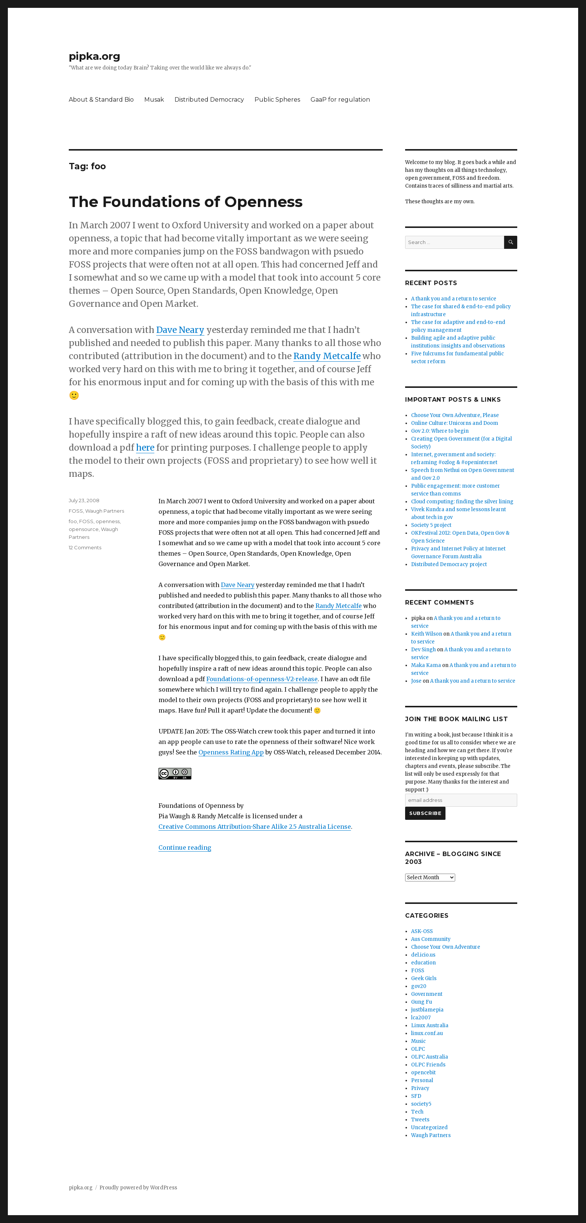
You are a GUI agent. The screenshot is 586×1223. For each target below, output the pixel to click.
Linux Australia (429, 1025)
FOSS (76, 511)
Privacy (420, 1088)
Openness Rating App (231, 752)
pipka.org (94, 56)
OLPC (418, 1049)
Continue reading (184, 847)
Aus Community (431, 939)
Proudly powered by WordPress (138, 1188)
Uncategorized (429, 1127)
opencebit (423, 1072)
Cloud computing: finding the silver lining (462, 501)
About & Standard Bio (101, 99)
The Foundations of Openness (186, 201)
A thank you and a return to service (453, 299)
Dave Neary (180, 329)
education (423, 963)
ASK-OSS (422, 931)
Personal (422, 1080)
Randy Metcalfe (327, 355)
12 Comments (85, 547)
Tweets (420, 1120)
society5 (421, 1104)
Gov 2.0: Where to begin (440, 431)
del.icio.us (423, 955)
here (145, 447)
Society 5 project (431, 525)
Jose (416, 681)
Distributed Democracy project (449, 564)
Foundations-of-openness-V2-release (262, 679)
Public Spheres (277, 99)
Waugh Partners (104, 511)
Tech (417, 1112)
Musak (154, 99)
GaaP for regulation (340, 99)
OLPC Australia (429, 1057)
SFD (416, 1096)
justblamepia (427, 1010)
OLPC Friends (428, 1065)
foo (73, 521)
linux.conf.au (427, 1033)
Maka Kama (426, 665)
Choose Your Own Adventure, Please (455, 415)
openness (108, 521)
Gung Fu (421, 1002)
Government (426, 994)
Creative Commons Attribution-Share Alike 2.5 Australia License (254, 826)
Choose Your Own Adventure (445, 947)
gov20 (418, 986)
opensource (84, 529)
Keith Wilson (426, 634)
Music (418, 1041)
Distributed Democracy (209, 99)
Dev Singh (423, 649)
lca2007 (421, 1017)
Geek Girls (424, 978)
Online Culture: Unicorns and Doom (454, 423)
